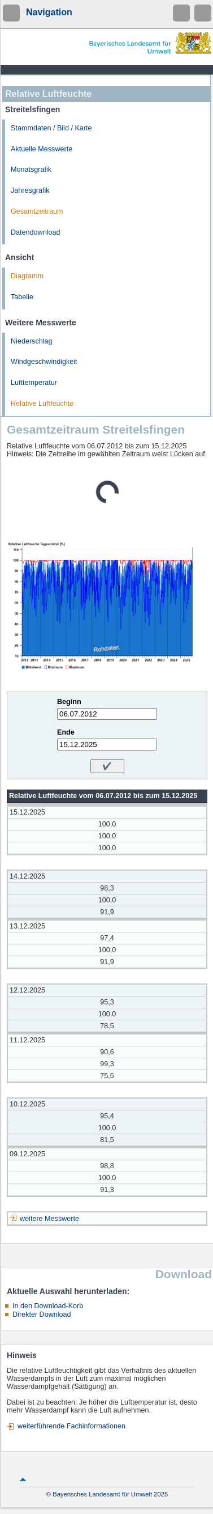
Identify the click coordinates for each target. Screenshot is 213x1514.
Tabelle (22, 297)
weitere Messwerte (49, 1219)
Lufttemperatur (34, 383)
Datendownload (35, 232)
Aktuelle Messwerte (41, 149)
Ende (66, 732)
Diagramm (27, 276)
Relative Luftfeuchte (42, 404)
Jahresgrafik (30, 190)
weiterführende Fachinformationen (71, 1426)
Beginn (69, 702)
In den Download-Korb (47, 1306)
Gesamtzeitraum (37, 211)
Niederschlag (32, 341)
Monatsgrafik (31, 169)
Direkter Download (41, 1314)
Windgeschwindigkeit (44, 362)
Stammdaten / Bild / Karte (51, 128)
